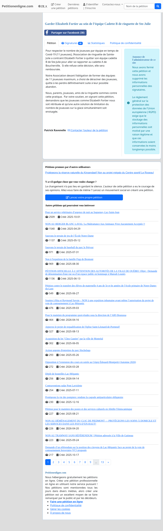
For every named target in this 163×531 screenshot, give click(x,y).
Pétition (51, 43)
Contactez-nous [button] (111, 4)
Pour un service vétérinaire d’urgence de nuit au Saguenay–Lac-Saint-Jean (82, 212)
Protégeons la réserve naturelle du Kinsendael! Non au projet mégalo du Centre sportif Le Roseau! (99, 172)
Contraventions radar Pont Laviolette (63, 385)
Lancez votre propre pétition (84, 197)
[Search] (139, 6)
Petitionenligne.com (17, 6)
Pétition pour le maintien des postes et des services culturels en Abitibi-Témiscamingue (88, 409)
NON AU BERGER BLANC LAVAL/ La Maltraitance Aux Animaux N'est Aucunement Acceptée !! (95, 224)
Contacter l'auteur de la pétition (88, 130)
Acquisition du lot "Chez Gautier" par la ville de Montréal (74, 338)
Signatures (72, 43)
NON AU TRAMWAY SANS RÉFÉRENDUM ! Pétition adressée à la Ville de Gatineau (89, 435)
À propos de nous (60, 513)
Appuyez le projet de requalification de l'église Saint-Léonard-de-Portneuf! (82, 327)
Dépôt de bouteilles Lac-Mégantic (62, 373)
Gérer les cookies (60, 509)
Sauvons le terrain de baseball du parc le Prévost (69, 247)
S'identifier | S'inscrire (91, 6)
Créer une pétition (58, 6)
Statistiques (96, 43)
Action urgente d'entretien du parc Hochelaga (67, 350)
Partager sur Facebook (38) (64, 32)
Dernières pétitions (73, 6)
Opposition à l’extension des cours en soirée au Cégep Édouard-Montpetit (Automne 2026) (90, 362)
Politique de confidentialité (125, 43)
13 (102, 462)
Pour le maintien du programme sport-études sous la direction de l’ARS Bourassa (85, 315)
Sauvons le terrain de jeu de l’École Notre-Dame (69, 235)
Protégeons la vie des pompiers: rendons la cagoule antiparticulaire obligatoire (84, 397)
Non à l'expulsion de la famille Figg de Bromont (69, 259)
